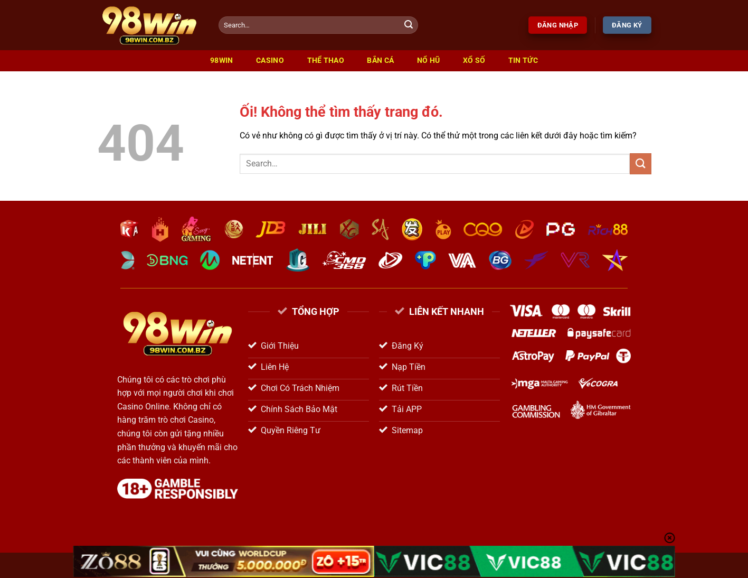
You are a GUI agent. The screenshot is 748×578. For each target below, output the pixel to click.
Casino (270, 60)
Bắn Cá (380, 60)
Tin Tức (523, 60)
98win (221, 60)
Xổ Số (474, 60)
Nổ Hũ (428, 60)
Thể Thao (325, 60)
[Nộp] (409, 25)
